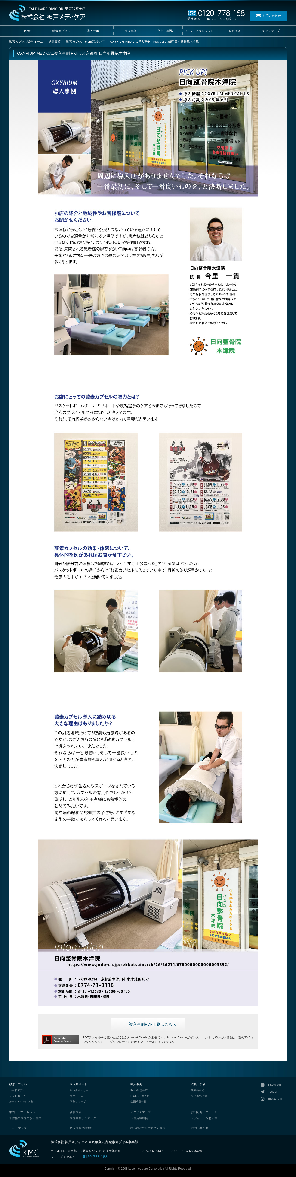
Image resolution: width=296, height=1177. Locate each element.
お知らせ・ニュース (204, 1112)
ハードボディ (17, 1090)
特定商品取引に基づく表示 (147, 1128)
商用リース (76, 1096)
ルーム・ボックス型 (21, 1102)
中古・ (199, 31)
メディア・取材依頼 (204, 1118)
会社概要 (235, 31)
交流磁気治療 (199, 1096)
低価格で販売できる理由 (25, 1118)
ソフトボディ (17, 1096)
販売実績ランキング (83, 1118)
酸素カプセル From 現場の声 (85, 41)
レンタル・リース (80, 1090)
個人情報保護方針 (81, 1128)
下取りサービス (79, 1102)
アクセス (269, 31)
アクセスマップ (140, 1112)
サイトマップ (18, 1128)
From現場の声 (139, 1090)
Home (27, 31)
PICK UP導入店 (140, 1096)
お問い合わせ (200, 1128)
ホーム (26, 41)
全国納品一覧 (138, 1102)
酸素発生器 (197, 1090)
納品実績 (55, 41)
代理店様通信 (139, 1118)
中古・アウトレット (22, 1112)
